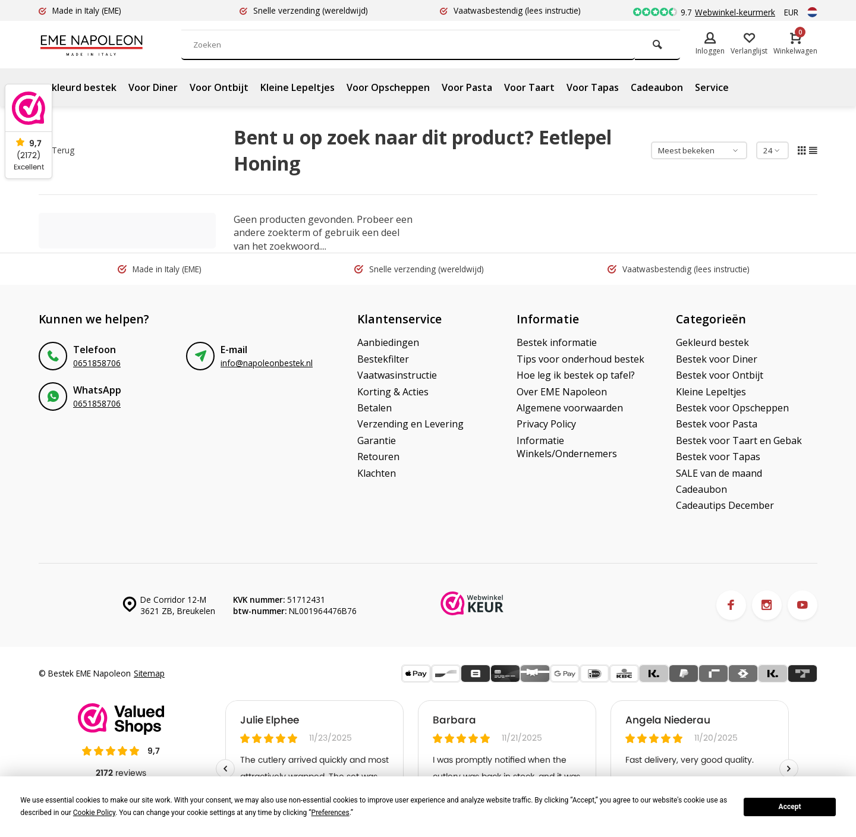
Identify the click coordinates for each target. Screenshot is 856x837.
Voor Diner (153, 87)
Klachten (376, 473)
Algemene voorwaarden (570, 407)
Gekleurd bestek (78, 87)
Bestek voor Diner (716, 359)
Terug (58, 150)
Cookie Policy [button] (94, 812)
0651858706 (97, 363)
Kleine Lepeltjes (297, 87)
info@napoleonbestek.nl (267, 363)
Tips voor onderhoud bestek (580, 359)
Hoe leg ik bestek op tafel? (576, 375)
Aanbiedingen (388, 342)
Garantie (376, 440)
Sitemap (149, 673)
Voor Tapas (593, 87)
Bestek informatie (557, 342)
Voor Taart (529, 87)
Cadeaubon (657, 87)
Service (712, 87)
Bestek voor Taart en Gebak (739, 440)
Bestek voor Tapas (718, 456)
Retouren (378, 456)
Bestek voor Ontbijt (719, 375)
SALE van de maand (719, 473)
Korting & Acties (393, 391)
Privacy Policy (546, 423)
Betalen (374, 407)
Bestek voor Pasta (716, 423)
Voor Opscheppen (388, 87)
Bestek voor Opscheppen (732, 407)
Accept (790, 807)
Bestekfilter (383, 359)
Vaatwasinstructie (397, 375)
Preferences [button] (330, 812)
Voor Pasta (467, 87)
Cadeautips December (725, 505)
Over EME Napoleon (562, 391)
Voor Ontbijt (219, 87)
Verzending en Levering (410, 423)
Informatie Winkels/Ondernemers (567, 447)
